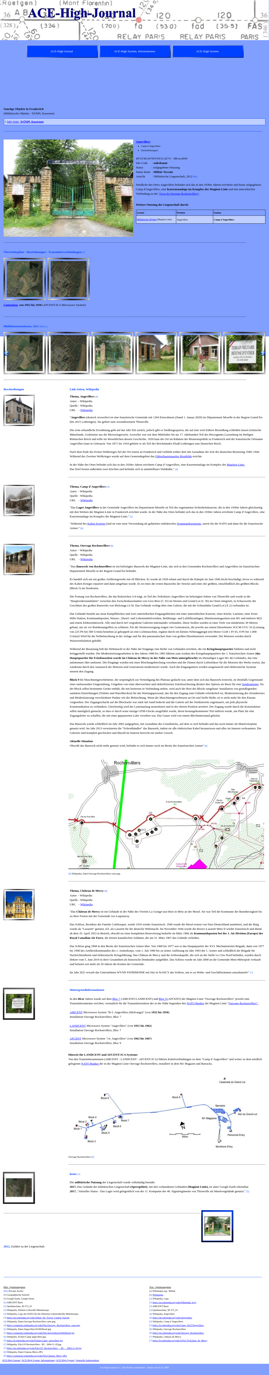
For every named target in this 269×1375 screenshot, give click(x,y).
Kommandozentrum (189, 523)
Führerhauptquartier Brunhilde (173, 456)
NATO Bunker (195, 1003)
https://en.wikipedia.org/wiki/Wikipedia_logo (174, 1302)
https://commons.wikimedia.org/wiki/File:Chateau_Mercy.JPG (37, 1356)
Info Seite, (25, 121)
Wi (154, 1295)
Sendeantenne (250, 684)
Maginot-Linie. (236, 464)
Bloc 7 (116, 998)
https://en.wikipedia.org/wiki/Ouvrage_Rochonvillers (178, 1333)
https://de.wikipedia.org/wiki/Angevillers (172, 1317)
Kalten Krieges (96, 523)
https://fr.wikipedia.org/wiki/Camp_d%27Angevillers (178, 1325)
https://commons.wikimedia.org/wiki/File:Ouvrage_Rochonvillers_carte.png (43, 1325)
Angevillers (143, 141)
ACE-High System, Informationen (38, 1360)
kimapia (159, 1295)
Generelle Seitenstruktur (87, 1360)
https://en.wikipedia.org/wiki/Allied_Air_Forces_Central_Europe (38, 1317)
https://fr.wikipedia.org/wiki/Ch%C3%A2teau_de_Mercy (180, 1340)
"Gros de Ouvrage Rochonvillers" (179, 193)
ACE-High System (65, 1360)
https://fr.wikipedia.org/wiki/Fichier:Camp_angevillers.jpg (35, 1340)
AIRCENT (76, 1012)
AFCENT (75, 1038)
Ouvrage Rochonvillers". (243, 1003)
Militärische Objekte (147, 219)
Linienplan (10, 305)
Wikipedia (86, 410)
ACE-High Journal (11, 1360)
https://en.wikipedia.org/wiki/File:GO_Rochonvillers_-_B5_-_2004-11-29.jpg (44, 1348)
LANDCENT (78, 1025)
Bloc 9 (163, 998)
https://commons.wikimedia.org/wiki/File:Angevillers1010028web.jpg (40, 1333)
